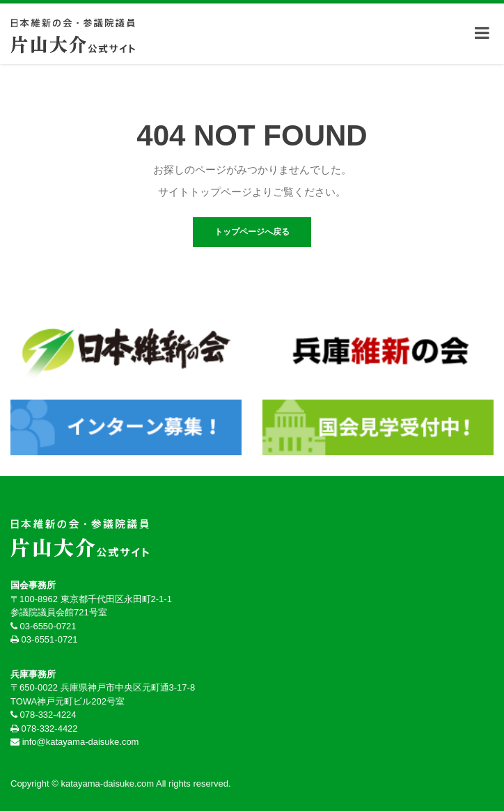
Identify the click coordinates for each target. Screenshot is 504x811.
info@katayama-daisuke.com (80, 742)
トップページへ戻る (252, 232)
